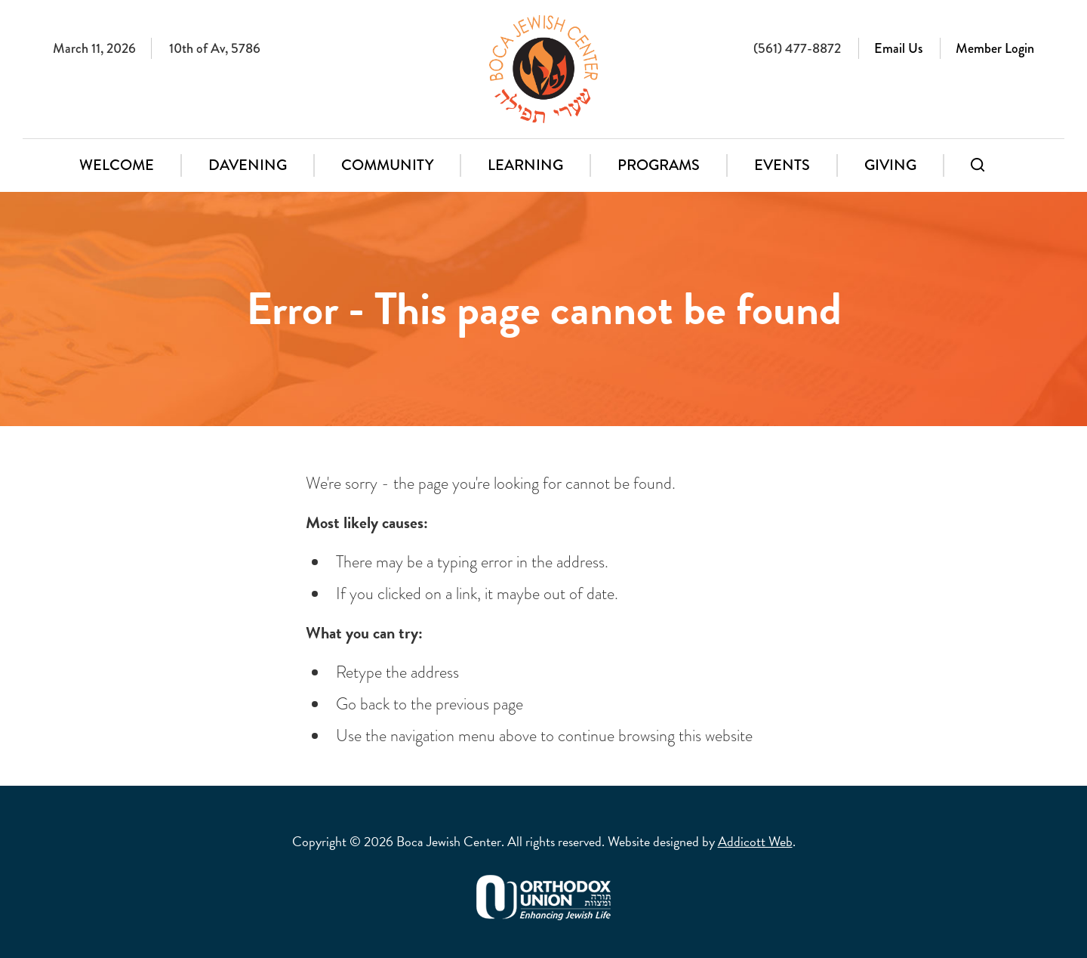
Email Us (898, 48)
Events (782, 165)
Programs (658, 165)
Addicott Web (755, 841)
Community (387, 165)
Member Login (995, 48)
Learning (525, 165)
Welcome (116, 165)
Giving (890, 165)
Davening (247, 165)
